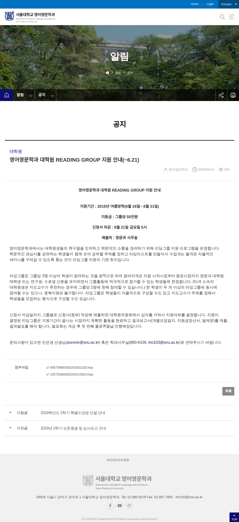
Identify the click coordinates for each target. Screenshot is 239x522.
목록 (228, 391)
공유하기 (221, 95)
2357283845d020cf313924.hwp (71, 374)
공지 (130, 72)
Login (210, 4)
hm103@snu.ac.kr (163, 342)
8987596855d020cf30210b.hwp (71, 367)
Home (194, 4)
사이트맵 (231, 17)
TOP (234, 519)
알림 (118, 72)
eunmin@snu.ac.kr (83, 342)
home (6, 95)
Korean (226, 4)
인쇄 (233, 95)
